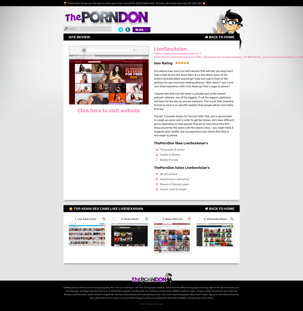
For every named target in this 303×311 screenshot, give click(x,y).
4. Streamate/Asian (215, 218)
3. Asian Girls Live (173, 218)
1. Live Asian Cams (85, 218)
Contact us (69, 287)
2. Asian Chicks (129, 218)
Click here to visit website (109, 110)
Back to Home (219, 37)
